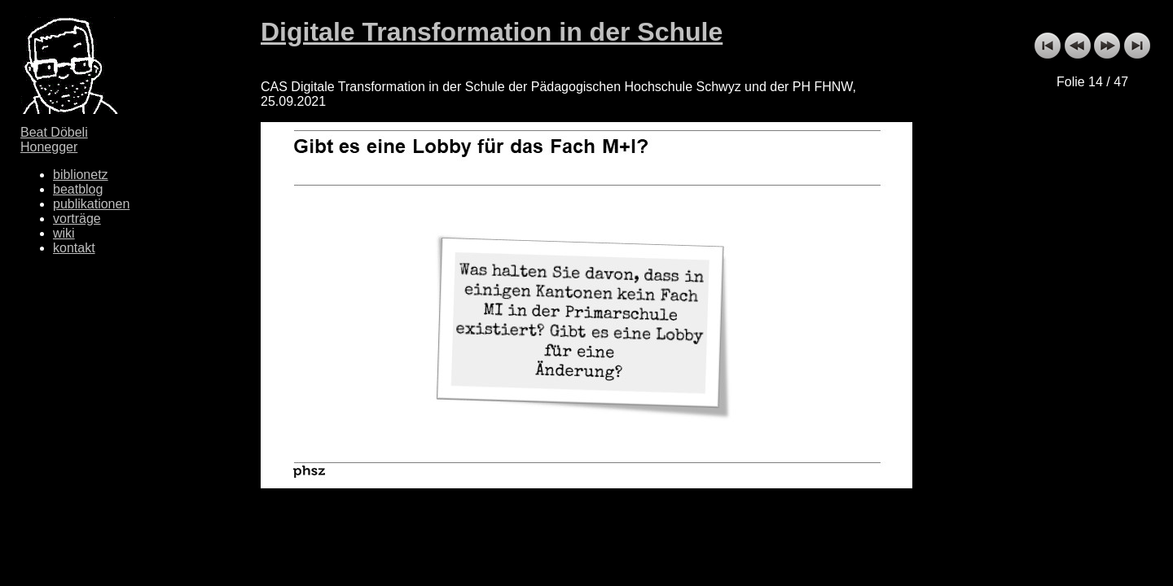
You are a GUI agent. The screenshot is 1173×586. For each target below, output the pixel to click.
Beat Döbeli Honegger (54, 139)
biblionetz (80, 174)
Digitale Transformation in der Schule (492, 31)
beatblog (78, 189)
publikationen (91, 204)
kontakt (74, 248)
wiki (64, 233)
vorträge (77, 218)
